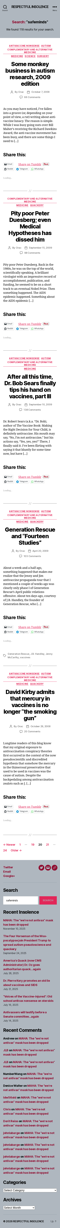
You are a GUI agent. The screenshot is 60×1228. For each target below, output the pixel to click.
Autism (46, 45)
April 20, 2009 (40, 550)
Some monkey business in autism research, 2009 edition (30, 74)
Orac (21, 91)
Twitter (8, 867)
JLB (5, 1050)
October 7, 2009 (40, 91)
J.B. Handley (37, 653)
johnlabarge (11, 1133)
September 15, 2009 (40, 247)
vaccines (25, 657)
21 (47, 844)
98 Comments (32, 252)
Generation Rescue (18, 653)
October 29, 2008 (40, 726)
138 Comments (32, 409)
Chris (7, 1109)
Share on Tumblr (40, 164)
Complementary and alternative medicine (30, 51)
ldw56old (9, 1097)
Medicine (17, 56)
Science (30, 56)
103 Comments (32, 556)
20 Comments (32, 731)
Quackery (37, 205)
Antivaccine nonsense (24, 45)
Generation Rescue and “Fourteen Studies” (30, 536)
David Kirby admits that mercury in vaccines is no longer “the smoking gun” (30, 705)
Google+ (9, 876)
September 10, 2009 (40, 404)
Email (7, 871)
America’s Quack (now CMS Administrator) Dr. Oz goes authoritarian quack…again (22, 965)
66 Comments (32, 97)
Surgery (43, 56)
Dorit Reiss (10, 1121)
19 (32, 844)
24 (5, 850)
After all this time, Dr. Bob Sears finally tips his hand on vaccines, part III (30, 386)
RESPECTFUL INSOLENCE (30, 6)
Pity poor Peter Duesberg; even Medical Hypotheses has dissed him (29, 226)
